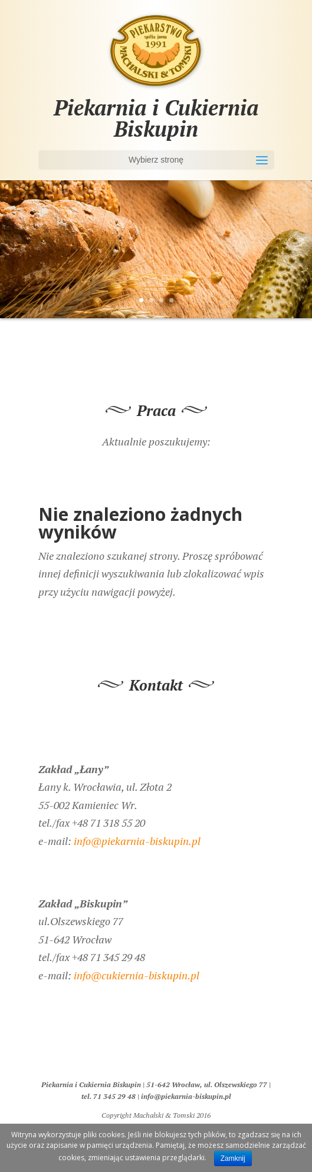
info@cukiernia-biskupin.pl (136, 975)
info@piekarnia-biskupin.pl (137, 841)
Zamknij (233, 1158)
